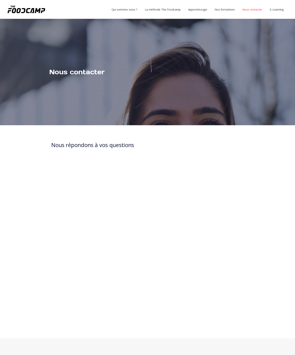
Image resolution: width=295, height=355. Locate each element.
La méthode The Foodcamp (163, 9)
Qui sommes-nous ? (124, 9)
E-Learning (277, 9)
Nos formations (225, 9)
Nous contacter (252, 9)
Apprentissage (197, 9)
